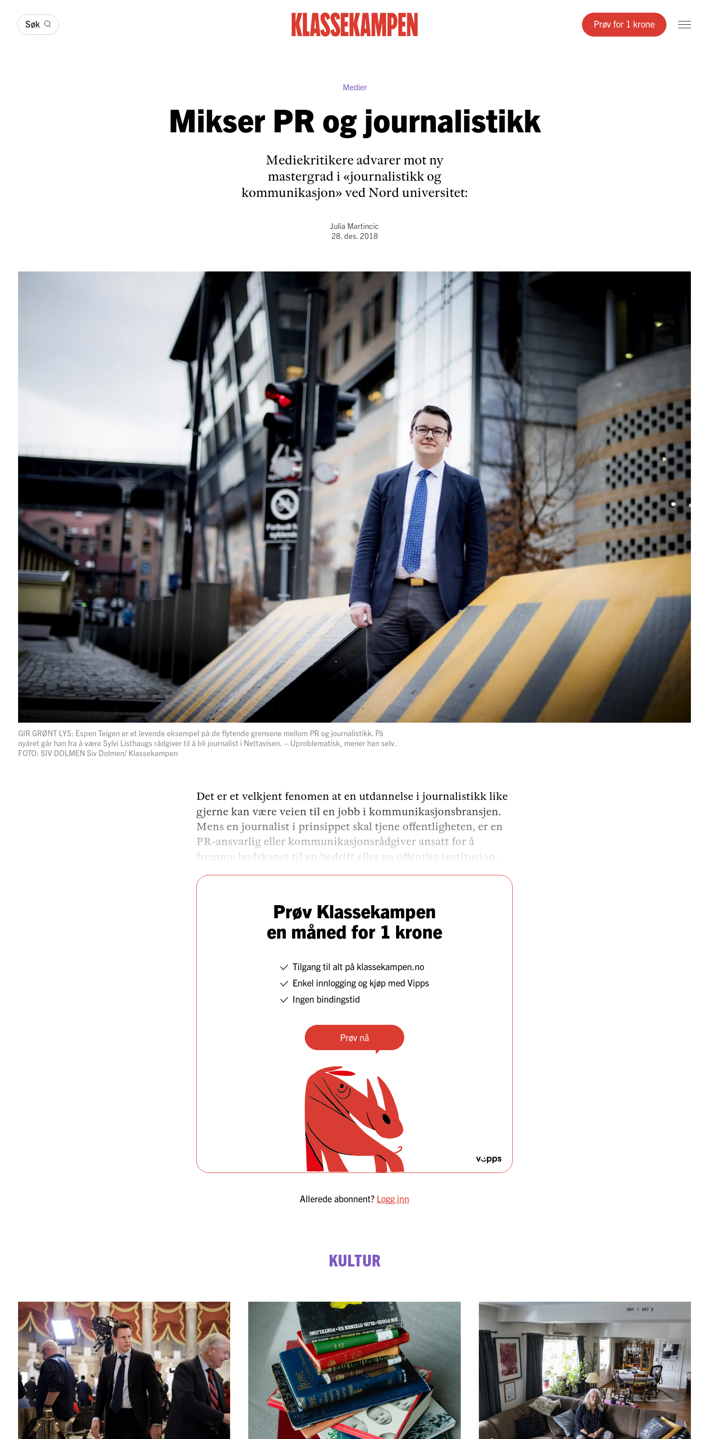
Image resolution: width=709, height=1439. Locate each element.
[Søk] (38, 24)
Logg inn (393, 1198)
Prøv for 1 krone (624, 23)
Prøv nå (354, 1037)
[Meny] (684, 24)
